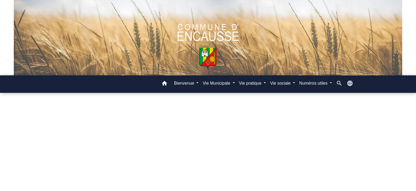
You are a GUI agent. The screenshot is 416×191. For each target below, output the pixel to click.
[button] (164, 84)
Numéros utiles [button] (314, 83)
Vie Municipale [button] (217, 83)
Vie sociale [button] (281, 83)
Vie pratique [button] (251, 83)
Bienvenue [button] (184, 83)
